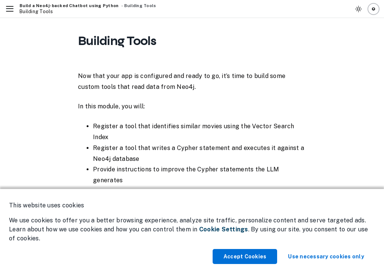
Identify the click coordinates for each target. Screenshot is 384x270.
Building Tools (140, 5)
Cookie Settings (223, 229)
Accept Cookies (245, 257)
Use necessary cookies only (326, 257)
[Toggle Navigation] (9, 9)
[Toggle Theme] (358, 9)
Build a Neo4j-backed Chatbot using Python (69, 5)
